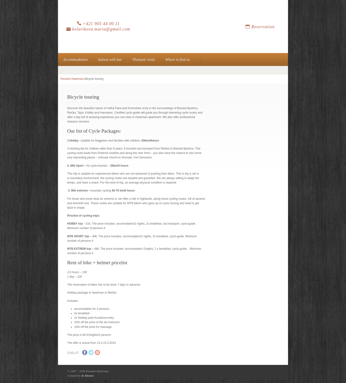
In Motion (87, 375)
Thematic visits (143, 59)
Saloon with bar (110, 59)
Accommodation (75, 59)
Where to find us (177, 59)
